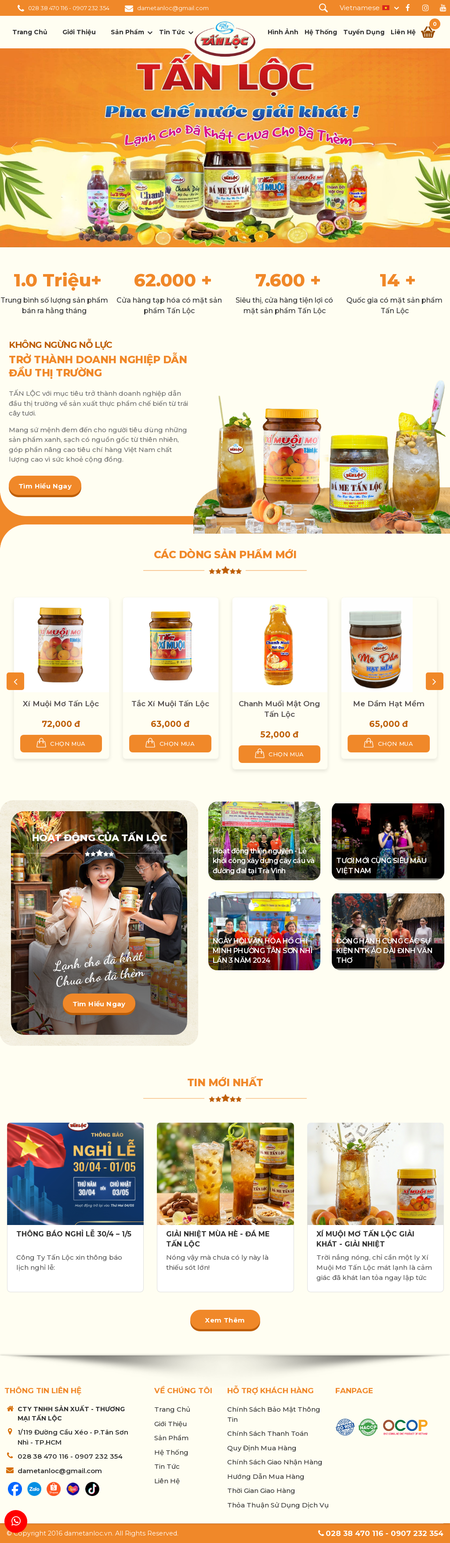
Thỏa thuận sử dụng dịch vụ (278, 1505)
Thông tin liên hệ (42, 1390)
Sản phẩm (127, 32)
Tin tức (172, 32)
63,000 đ (170, 724)
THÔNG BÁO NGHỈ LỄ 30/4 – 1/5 (73, 1234)
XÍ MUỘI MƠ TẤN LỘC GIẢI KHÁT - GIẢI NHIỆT (365, 1239)
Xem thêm (225, 1320)
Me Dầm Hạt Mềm (389, 703)
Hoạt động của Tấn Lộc (99, 838)
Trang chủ (29, 32)
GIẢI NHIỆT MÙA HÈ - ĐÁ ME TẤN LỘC (217, 1239)
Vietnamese (360, 8)
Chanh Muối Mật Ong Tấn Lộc (279, 709)
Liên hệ (403, 32)
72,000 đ (61, 724)
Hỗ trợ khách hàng (270, 1390)
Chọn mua (61, 743)
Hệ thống (321, 32)
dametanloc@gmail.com (173, 7)
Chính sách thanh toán (267, 1433)
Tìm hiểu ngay (45, 486)
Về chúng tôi (183, 1390)
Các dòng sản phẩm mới (225, 555)
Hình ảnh (283, 32)
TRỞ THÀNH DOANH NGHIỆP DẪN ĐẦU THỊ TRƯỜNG (98, 366)
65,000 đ (388, 724)
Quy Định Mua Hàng (262, 1448)
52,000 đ (279, 735)
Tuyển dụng (364, 32)
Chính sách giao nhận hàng (275, 1462)
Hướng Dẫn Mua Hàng (266, 1476)
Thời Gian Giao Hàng (261, 1490)
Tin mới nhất (225, 1083)
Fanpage (354, 1390)
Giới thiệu (79, 32)
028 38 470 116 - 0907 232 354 (68, 7)
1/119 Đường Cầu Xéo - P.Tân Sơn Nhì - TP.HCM (73, 1437)
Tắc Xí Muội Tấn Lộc (170, 703)
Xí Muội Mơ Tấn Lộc (61, 703)
